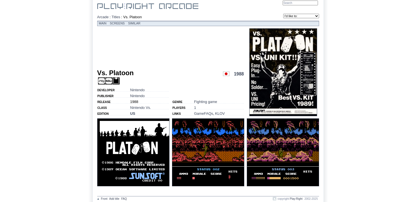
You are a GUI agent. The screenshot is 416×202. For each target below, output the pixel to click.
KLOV (220, 113)
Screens (117, 23)
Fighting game (205, 102)
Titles (115, 17)
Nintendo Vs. (140, 107)
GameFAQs (203, 113)
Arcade (103, 17)
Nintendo (137, 90)
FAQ (124, 198)
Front (104, 198)
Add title (114, 198)
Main (103, 23)
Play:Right (296, 198)
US (132, 113)
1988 (239, 74)
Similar (134, 23)
